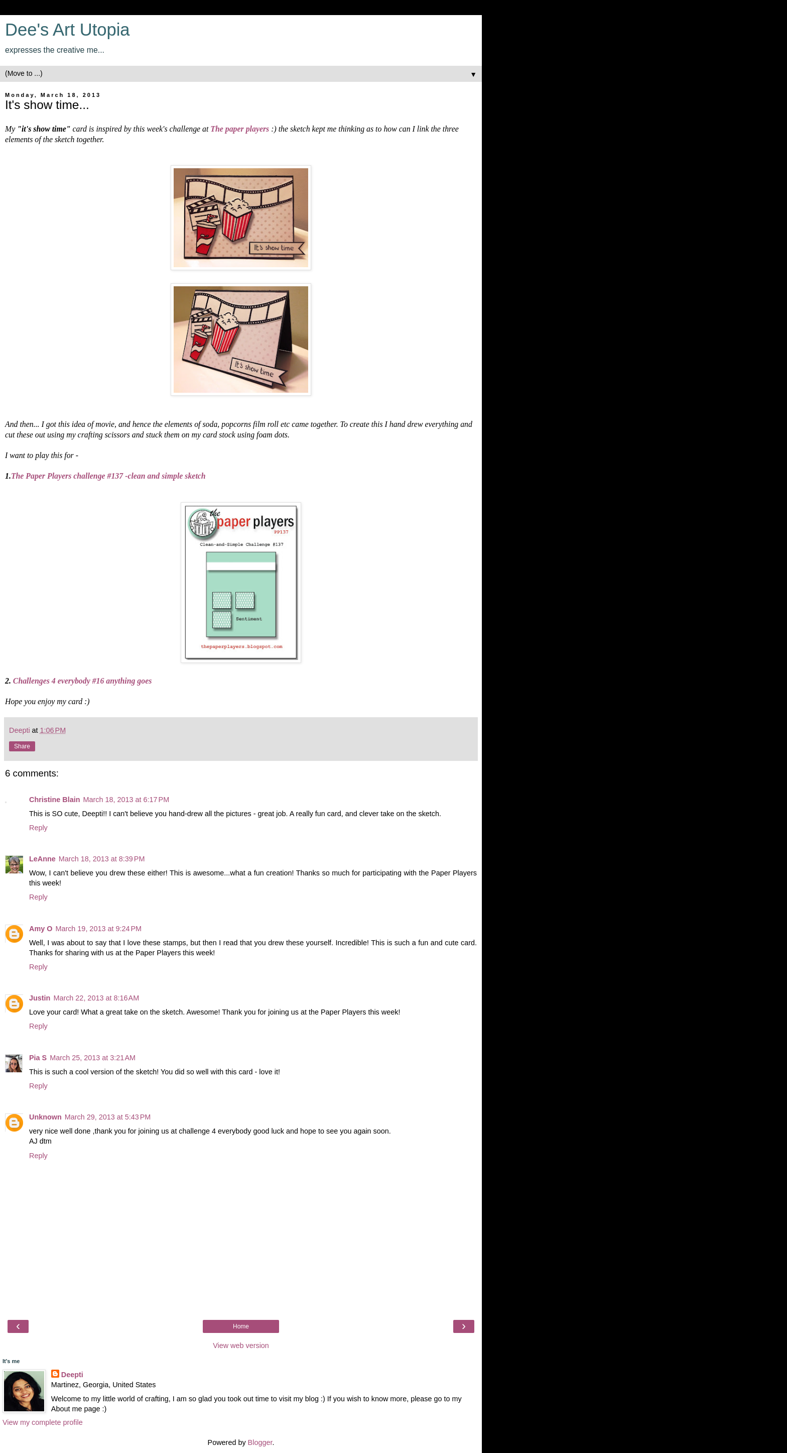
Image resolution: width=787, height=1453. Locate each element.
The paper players (239, 129)
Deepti (72, 1375)
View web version (241, 1346)
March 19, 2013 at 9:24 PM (98, 929)
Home (241, 1326)
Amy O (40, 929)
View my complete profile (43, 1422)
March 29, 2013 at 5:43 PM (108, 1117)
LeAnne (42, 859)
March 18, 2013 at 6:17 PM (126, 800)
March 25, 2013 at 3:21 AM (93, 1058)
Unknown (45, 1117)
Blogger (260, 1442)
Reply (38, 828)
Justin (39, 998)
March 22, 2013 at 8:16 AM (96, 998)
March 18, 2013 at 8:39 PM (102, 859)
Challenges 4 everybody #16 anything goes (82, 681)
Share (22, 746)
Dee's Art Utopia (67, 29)
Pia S (38, 1058)
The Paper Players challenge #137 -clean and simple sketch (108, 476)
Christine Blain (54, 800)
